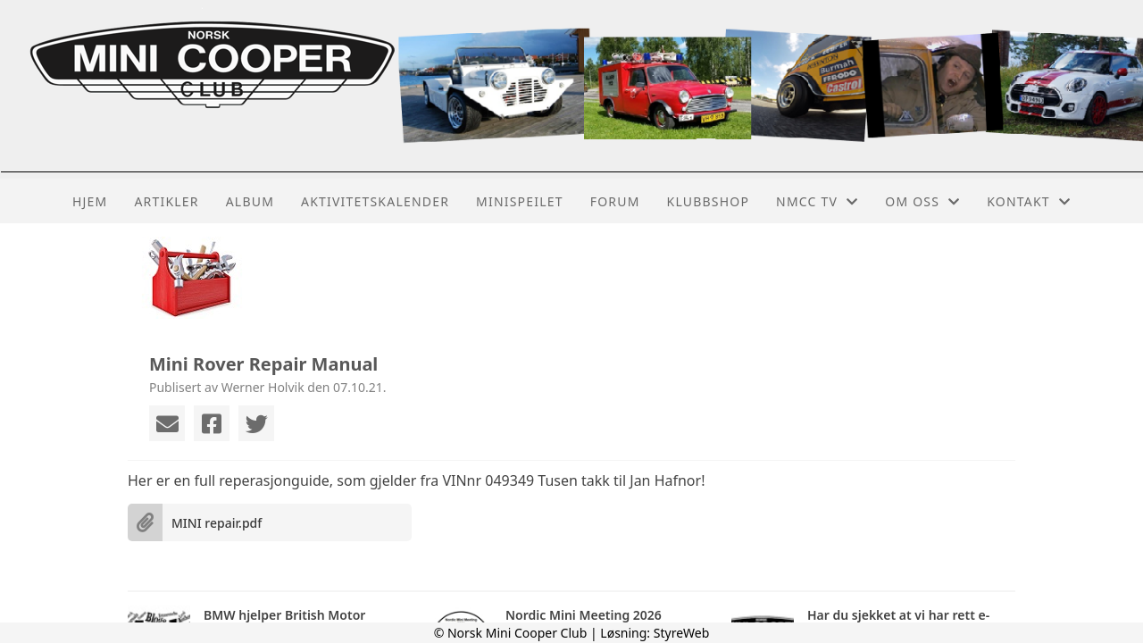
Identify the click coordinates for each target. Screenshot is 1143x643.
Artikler (166, 201)
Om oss (922, 201)
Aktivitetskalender (375, 201)
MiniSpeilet (519, 201)
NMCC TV (817, 201)
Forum (615, 201)
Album (250, 201)
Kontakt (1029, 201)
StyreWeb (682, 632)
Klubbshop (708, 201)
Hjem (89, 201)
